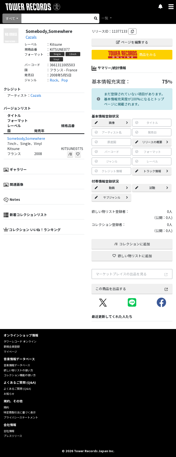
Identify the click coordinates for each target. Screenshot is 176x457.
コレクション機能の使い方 (20, 375)
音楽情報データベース (17, 365)
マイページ (10, 351)
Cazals (31, 37)
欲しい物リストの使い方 (18, 370)
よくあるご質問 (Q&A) (17, 388)
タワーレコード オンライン (20, 341)
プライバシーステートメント (21, 417)
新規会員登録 (12, 346)
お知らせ (9, 394)
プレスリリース (13, 436)
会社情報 (9, 431)
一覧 (105, 17)
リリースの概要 (151, 142)
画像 (111, 122)
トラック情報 (151, 171)
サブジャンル (111, 197)
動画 (111, 188)
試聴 (151, 188)
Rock (54, 80)
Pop (64, 80)
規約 (6, 407)
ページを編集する (132, 42)
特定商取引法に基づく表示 (20, 412)
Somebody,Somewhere (26, 138)
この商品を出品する (132, 288)
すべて (10, 18)
